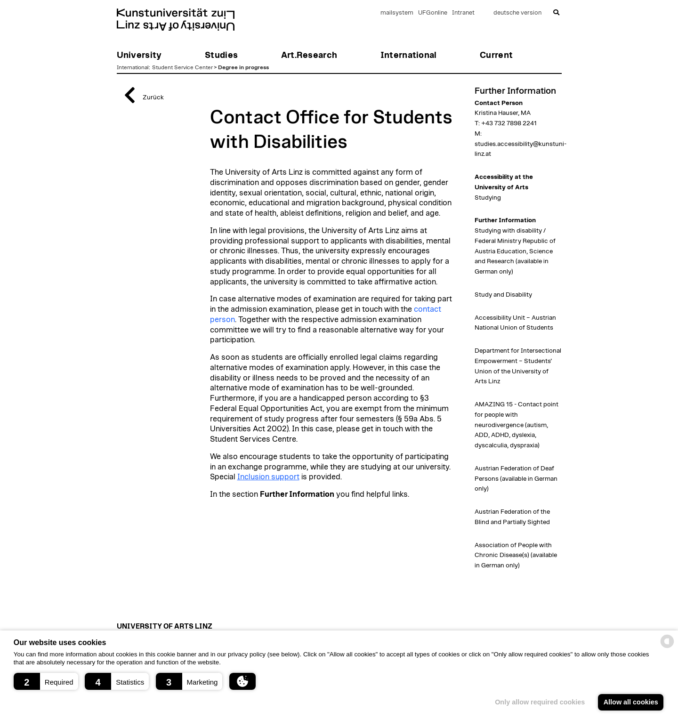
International (133, 67)
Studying (488, 197)
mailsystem (396, 13)
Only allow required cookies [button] (540, 702)
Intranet (463, 13)
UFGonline (432, 13)
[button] (46, 681)
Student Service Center (182, 67)
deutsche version (517, 13)
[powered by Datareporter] (667, 647)
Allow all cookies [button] (631, 702)
